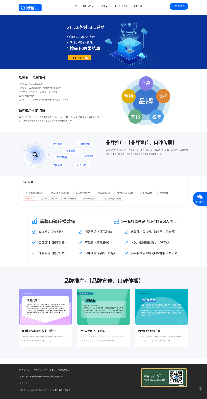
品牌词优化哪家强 (49, 198)
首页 (75, 6)
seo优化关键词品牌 (59, 193)
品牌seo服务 (146, 193)
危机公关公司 (121, 6)
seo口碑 (164, 193)
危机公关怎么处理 (113, 198)
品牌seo (29, 198)
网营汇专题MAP (67, 369)
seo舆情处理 (103, 193)
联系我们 (179, 6)
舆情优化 (38, 369)
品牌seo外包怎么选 (149, 330)
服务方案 (88, 6)
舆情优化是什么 (90, 198)
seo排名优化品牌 (125, 193)
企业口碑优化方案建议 (92, 330)
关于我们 (137, 6)
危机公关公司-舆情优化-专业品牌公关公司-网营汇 (43, 376)
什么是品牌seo (83, 193)
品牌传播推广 (51, 369)
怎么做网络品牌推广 (34, 193)
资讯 (104, 6)
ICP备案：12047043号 (60, 390)
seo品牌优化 (70, 198)
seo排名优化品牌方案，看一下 (39, 330)
